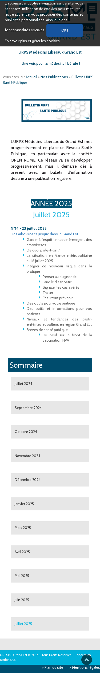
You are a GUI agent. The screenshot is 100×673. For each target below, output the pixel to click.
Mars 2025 (23, 528)
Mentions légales (86, 667)
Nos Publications (55, 77)
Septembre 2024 (28, 408)
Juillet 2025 (23, 624)
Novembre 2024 (27, 456)
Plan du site (54, 667)
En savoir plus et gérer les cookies (32, 40)
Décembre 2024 (28, 479)
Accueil (32, 77)
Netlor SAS (7, 660)
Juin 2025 (22, 600)
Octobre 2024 (26, 431)
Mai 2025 (22, 576)
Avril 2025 (22, 552)
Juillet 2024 (23, 383)
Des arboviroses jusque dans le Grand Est (44, 234)
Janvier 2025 (24, 504)
